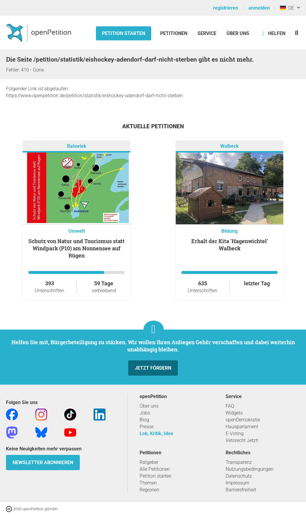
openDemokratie (243, 420)
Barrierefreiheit (241, 490)
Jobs (145, 413)
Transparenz (239, 462)
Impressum (237, 483)
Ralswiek (76, 146)
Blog (144, 420)
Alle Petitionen (155, 469)
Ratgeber (149, 462)
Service (207, 33)
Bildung (229, 231)
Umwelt (76, 231)
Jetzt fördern (153, 368)
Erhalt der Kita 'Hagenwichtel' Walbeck (229, 244)
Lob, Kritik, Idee (156, 433)
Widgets (234, 413)
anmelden (259, 8)
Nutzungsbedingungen (249, 469)
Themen (148, 483)
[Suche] (296, 32)
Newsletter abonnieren (43, 462)
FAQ (230, 406)
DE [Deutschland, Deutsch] (287, 8)
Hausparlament (242, 426)
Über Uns (238, 33)
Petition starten (123, 33)
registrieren (225, 8)
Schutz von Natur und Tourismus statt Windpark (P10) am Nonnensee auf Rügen (76, 248)
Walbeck (229, 146)
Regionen (149, 490)
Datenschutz (239, 476)
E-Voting (235, 433)
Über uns (149, 406)
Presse (147, 426)
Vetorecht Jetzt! (242, 440)
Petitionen (174, 33)
